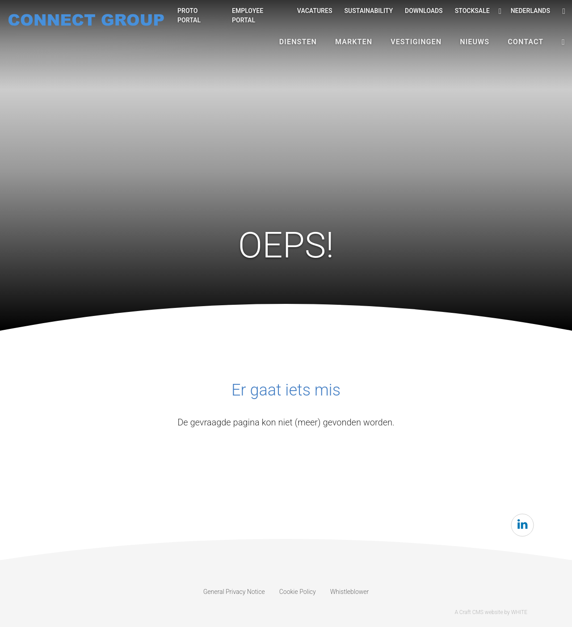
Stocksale (472, 10)
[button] (563, 42)
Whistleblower (349, 591)
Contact (525, 42)
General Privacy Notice (234, 591)
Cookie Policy (297, 591)
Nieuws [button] (474, 42)
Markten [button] (353, 42)
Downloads (424, 10)
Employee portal (247, 15)
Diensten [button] (298, 42)
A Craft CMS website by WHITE (490, 612)
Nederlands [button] (524, 11)
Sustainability (368, 10)
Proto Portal (189, 15)
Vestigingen (416, 42)
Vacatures (314, 10)
